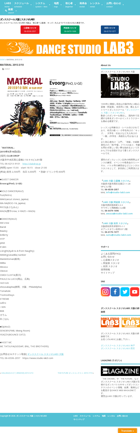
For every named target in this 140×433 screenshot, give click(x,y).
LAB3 (75, 416)
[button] (23, 5)
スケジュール (85, 416)
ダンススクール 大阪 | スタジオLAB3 (17, 19)
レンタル (111, 416)
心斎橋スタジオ (111, 259)
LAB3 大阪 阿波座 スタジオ (116, 202)
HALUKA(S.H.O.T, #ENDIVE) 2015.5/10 (17, 373)
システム (96, 416)
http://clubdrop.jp (32, 163)
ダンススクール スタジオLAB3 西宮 (118, 348)
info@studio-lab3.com (118, 192)
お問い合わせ (122, 416)
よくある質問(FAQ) (111, 253)
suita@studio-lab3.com (118, 235)
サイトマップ (108, 272)
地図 (104, 416)
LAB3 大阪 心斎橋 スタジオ (116, 180)
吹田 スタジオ (110, 266)
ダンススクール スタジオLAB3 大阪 (45, 354)
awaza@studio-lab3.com (119, 213)
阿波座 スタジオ (111, 263)
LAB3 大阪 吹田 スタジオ (115, 223)
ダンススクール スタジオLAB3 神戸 (118, 345)
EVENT (7, 69)
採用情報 (105, 269)
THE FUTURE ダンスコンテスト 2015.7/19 (75, 373)
